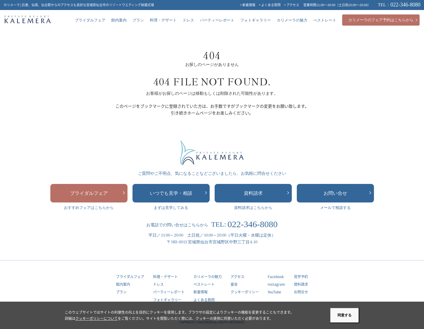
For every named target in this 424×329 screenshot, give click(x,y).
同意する (344, 315)
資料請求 (266, 193)
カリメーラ (27, 20)
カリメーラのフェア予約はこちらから (383, 20)
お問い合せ (347, 193)
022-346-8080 (399, 4)
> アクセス (291, 4)
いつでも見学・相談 (178, 193)
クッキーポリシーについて (96, 318)
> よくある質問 (270, 4)
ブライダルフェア (97, 193)
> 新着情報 (247, 4)
